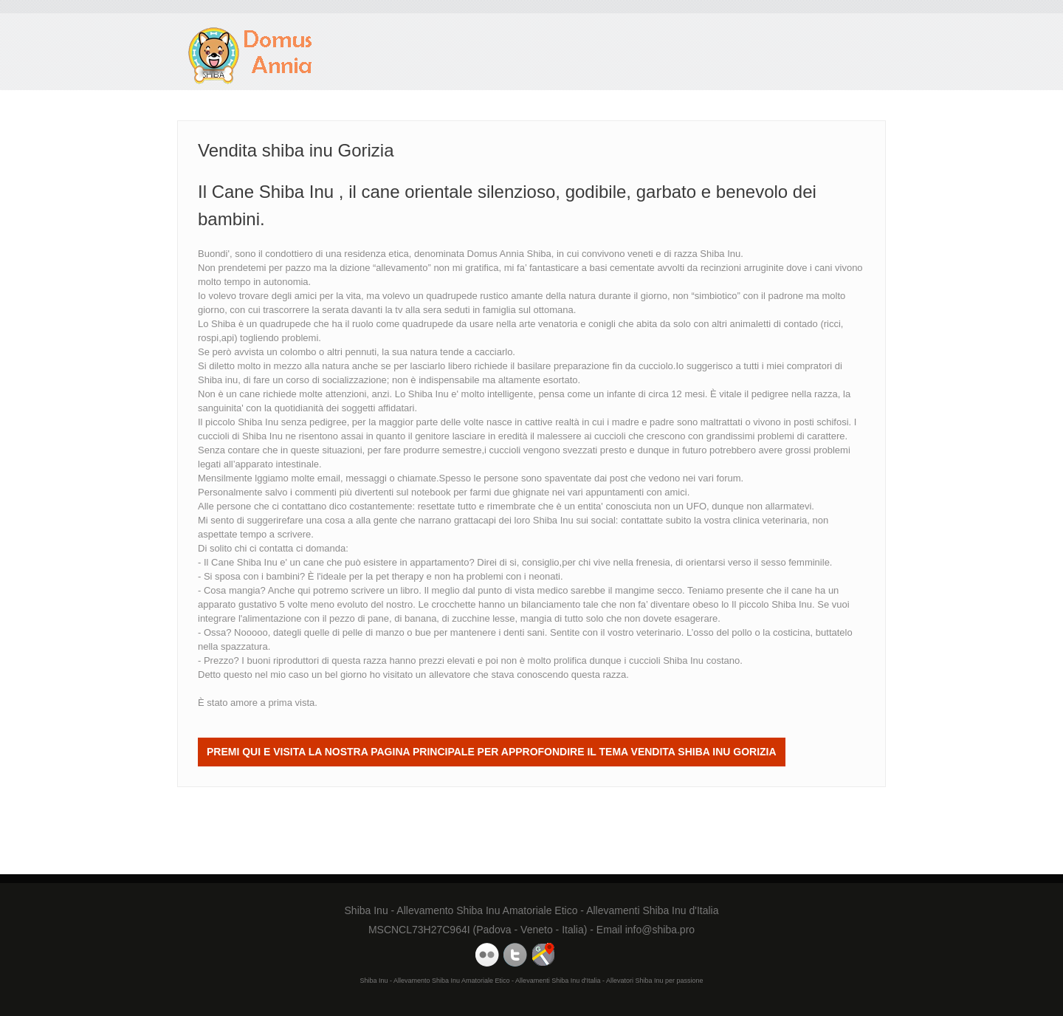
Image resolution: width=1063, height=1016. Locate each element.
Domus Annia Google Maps (543, 955)
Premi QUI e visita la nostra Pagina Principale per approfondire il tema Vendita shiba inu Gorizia (492, 752)
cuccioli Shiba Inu (666, 660)
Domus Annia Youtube (487, 955)
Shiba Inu (553, 520)
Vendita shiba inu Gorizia (250, 55)
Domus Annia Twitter (515, 955)
